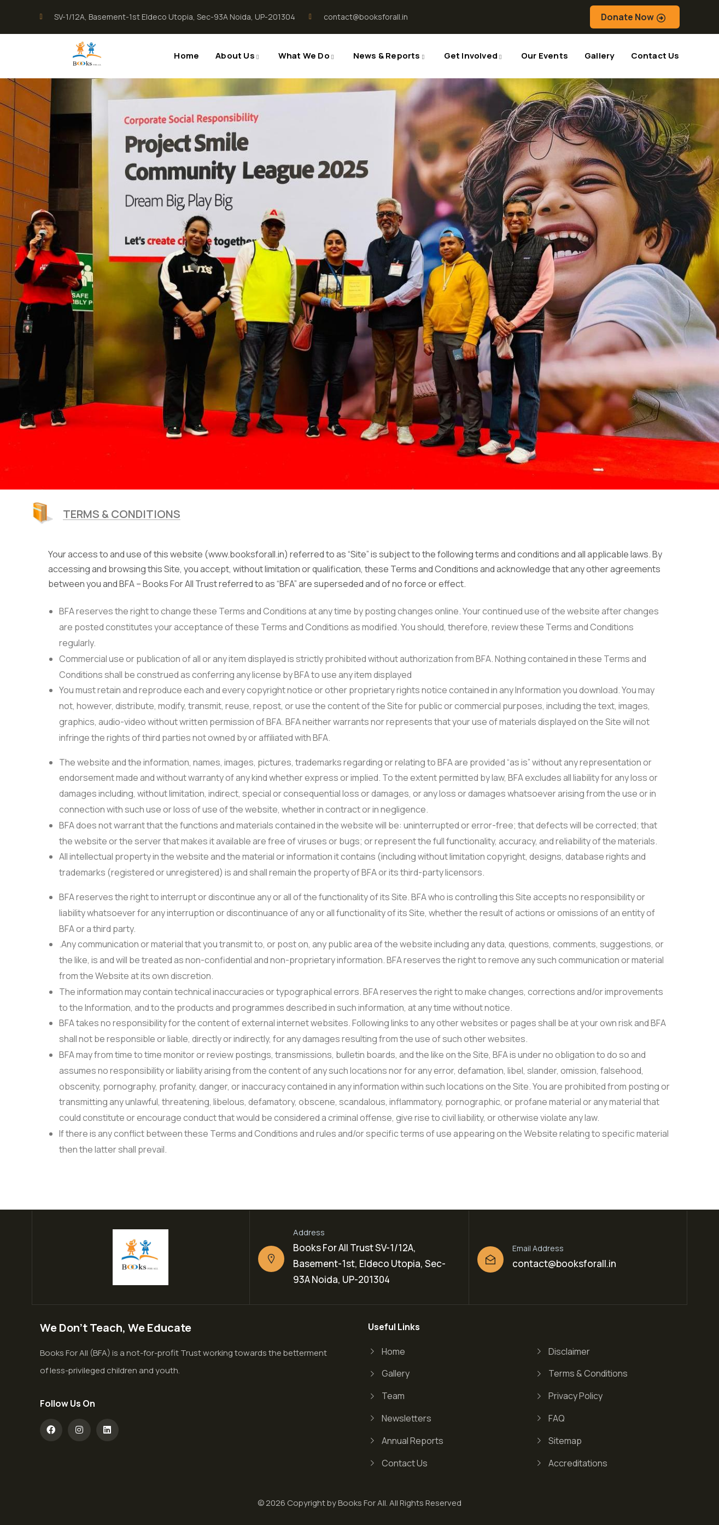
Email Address (538, 1248)
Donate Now (627, 17)
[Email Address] (490, 1259)
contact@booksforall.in (564, 1263)
